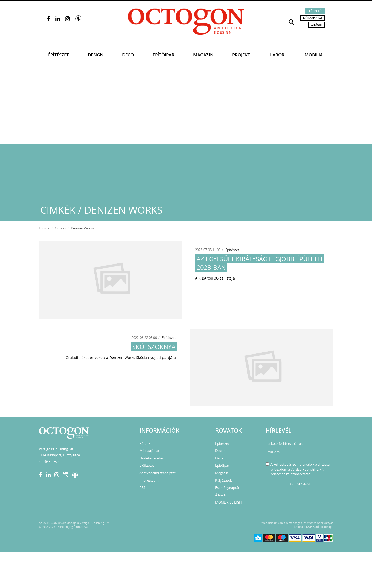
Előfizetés (315, 11)
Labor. (278, 55)
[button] (292, 22)
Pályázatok (223, 480)
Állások (316, 25)
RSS (142, 487)
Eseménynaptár (227, 487)
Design (95, 55)
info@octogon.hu (52, 461)
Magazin (203, 55)
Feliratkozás (299, 483)
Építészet (58, 55)
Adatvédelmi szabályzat (158, 473)
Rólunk (145, 443)
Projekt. (241, 55)
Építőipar (163, 55)
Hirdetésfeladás (152, 458)
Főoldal (44, 228)
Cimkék (60, 228)
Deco (128, 55)
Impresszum (149, 480)
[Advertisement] (186, 105)
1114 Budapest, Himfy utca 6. (61, 455)
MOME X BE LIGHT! (229, 502)
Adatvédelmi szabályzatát (290, 474)
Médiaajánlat (312, 18)
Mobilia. (314, 55)
